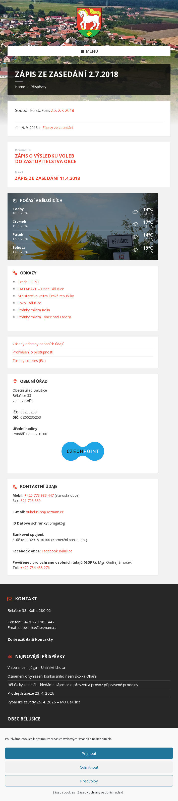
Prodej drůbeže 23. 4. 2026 (31, 693)
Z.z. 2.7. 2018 (62, 110)
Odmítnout (89, 767)
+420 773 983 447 (39, 495)
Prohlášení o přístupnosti (33, 352)
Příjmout (89, 753)
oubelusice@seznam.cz (45, 511)
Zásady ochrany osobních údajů (100, 792)
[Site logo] (89, 36)
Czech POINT (28, 281)
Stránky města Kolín (34, 310)
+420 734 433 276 (35, 567)
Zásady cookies (63, 792)
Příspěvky (38, 86)
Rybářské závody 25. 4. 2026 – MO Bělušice (44, 701)
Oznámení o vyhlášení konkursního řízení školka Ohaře (52, 676)
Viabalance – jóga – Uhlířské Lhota (36, 667)
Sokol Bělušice (29, 303)
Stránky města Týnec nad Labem (44, 317)
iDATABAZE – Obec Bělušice (41, 288)
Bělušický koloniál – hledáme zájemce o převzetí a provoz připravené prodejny (73, 684)
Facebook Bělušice (57, 551)
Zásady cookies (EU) (29, 360)
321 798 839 (31, 500)
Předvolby (89, 780)
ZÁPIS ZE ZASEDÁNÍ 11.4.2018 (47, 178)
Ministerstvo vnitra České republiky (46, 296)
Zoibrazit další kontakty (30, 639)
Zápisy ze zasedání (57, 127)
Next (19, 172)
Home (20, 86)
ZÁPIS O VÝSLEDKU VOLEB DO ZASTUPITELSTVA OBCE (46, 158)
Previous (23, 150)
